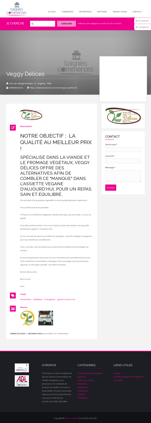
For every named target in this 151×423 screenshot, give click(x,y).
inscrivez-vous (35, 334)
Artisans (102, 11)
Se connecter (143, 21)
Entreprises (85, 11)
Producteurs (120, 11)
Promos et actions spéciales (90, 373)
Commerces (67, 11)
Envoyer (111, 187)
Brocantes (82, 383)
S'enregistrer (143, 27)
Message (110, 167)
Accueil (51, 11)
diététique (37, 299)
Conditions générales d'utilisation (128, 376)
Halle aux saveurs (86, 380)
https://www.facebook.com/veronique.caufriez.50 (53, 87)
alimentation (25, 299)
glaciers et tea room (66, 299)
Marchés (82, 376)
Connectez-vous (17, 334)
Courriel (110, 156)
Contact (137, 11)
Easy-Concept (71, 418)
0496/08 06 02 (16, 87)
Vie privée (118, 380)
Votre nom (111, 144)
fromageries (49, 299)
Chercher (67, 23)
